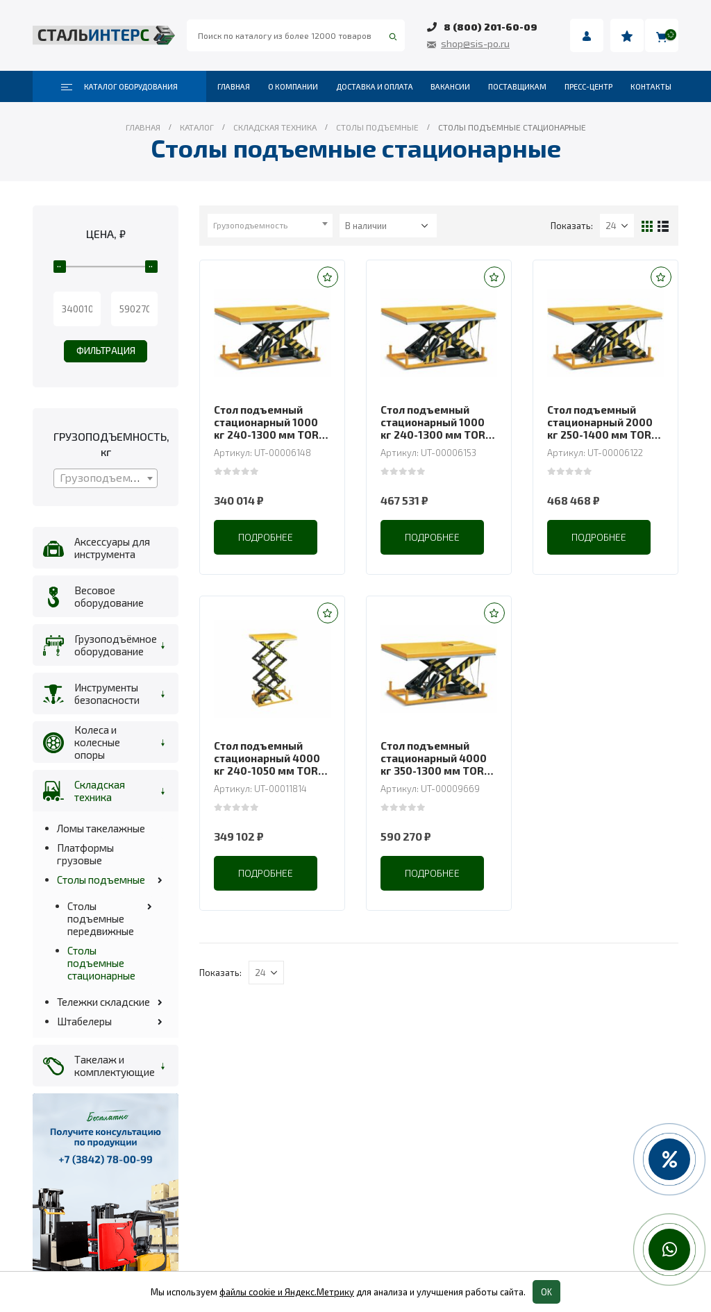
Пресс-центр (588, 86)
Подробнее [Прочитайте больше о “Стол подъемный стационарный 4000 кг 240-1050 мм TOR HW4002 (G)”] (265, 873)
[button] (327, 277)
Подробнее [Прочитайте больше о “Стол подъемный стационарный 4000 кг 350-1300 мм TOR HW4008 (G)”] (432, 873)
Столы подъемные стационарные (101, 963)
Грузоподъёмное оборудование (112, 644)
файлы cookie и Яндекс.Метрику (286, 1291)
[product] (272, 333)
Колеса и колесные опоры (97, 742)
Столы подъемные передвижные (100, 918)
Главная (233, 86)
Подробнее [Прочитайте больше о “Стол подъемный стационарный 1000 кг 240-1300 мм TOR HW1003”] (265, 537)
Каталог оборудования (119, 87)
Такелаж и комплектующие (112, 1065)
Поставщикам (517, 86)
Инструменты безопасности (107, 693)
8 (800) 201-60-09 (490, 27)
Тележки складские (103, 1001)
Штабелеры (84, 1021)
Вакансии (450, 86)
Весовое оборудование (109, 596)
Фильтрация (105, 350)
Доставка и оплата (374, 86)
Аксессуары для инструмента (112, 547)
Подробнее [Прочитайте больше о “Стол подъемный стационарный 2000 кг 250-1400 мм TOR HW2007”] (598, 537)
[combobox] (270, 225)
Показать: (572, 225)
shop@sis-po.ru (475, 43)
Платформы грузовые (85, 853)
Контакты (650, 86)
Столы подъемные (101, 879)
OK (546, 1291)
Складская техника (99, 790)
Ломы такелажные (101, 828)
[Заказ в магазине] (388, 225)
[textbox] (270, 225)
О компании (293, 86)
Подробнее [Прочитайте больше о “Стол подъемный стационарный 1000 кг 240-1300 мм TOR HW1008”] (432, 537)
